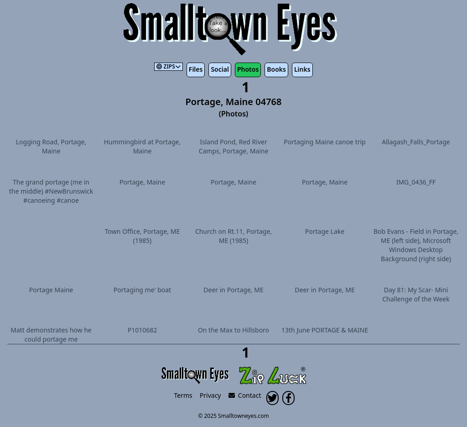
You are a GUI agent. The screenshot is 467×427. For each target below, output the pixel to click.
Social (219, 69)
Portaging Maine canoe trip (324, 141)
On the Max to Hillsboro (233, 330)
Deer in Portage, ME (233, 289)
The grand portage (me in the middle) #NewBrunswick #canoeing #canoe (51, 191)
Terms (183, 395)
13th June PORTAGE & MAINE (324, 330)
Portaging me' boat (142, 289)
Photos (248, 69)
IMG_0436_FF (416, 182)
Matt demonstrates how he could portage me (50, 334)
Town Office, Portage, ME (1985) (142, 236)
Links (302, 69)
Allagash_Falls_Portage (416, 141)
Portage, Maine (142, 182)
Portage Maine (51, 289)
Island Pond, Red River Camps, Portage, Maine (234, 146)
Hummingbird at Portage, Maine (142, 146)
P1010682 (142, 330)
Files (196, 69)
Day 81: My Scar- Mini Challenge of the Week (415, 294)
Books (276, 69)
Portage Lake (324, 231)
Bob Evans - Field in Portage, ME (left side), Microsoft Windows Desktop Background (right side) (416, 245)
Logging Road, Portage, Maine (51, 146)
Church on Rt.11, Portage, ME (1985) (233, 236)
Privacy (210, 395)
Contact (244, 395)
